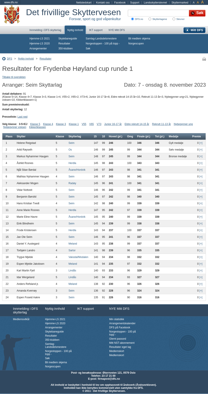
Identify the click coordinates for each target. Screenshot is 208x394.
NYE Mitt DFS (117, 30)
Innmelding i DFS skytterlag (45, 30)
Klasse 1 (74, 124)
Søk (88, 48)
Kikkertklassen (37, 127)
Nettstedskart (84, 2)
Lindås (72, 270)
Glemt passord (117, 338)
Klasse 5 (35, 124)
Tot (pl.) (159, 136)
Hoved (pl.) (115, 136)
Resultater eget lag (120, 347)
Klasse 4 (48, 124)
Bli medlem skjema (139, 38)
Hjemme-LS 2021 (39, 38)
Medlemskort (116, 351)
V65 (91, 124)
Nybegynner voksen (14, 127)
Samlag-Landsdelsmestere (101, 38)
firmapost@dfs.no (109, 378)
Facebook (120, 2)
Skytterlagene (159, 19)
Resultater (64, 43)
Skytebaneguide (67, 38)
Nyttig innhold (75, 30)
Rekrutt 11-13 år (161, 124)
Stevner (180, 19)
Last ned (23, 116)
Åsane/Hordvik (76, 169)
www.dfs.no (11, 2)
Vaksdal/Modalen (78, 257)
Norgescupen (136, 43)
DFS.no (139, 19)
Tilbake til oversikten (14, 77)
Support (134, 2)
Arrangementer (38, 48)
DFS (9, 58)
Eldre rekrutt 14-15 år (137, 124)
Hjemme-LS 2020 (39, 43)
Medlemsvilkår (21, 319)
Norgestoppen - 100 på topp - (103, 43)
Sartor (72, 250)
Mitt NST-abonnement (122, 342)
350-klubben (65, 48)
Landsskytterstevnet (155, 2)
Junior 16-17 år (113, 124)
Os (70, 149)
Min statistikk (116, 319)
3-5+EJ (23, 124)
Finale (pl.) (143, 136)
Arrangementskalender (122, 323)
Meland (72, 243)
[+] (200, 142)
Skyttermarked (180, 2)
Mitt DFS (197, 30)
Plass (9, 136)
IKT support (95, 30)
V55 (84, 124)
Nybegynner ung (183, 124)
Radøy (72, 183)
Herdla (72, 163)
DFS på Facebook (119, 327)
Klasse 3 (61, 124)
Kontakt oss (103, 2)
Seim (71, 142)
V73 (99, 124)
